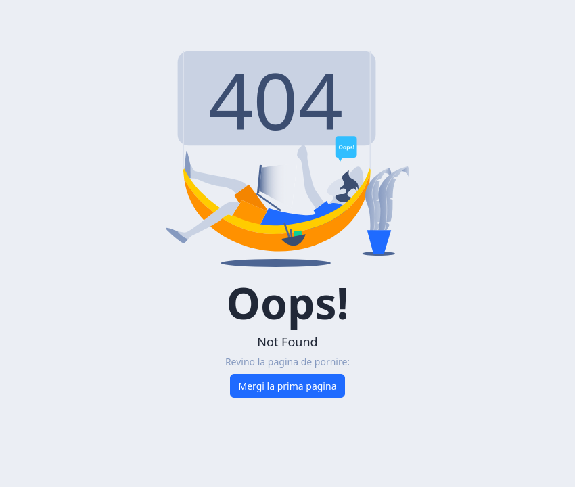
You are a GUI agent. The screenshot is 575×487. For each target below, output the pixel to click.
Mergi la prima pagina (288, 385)
